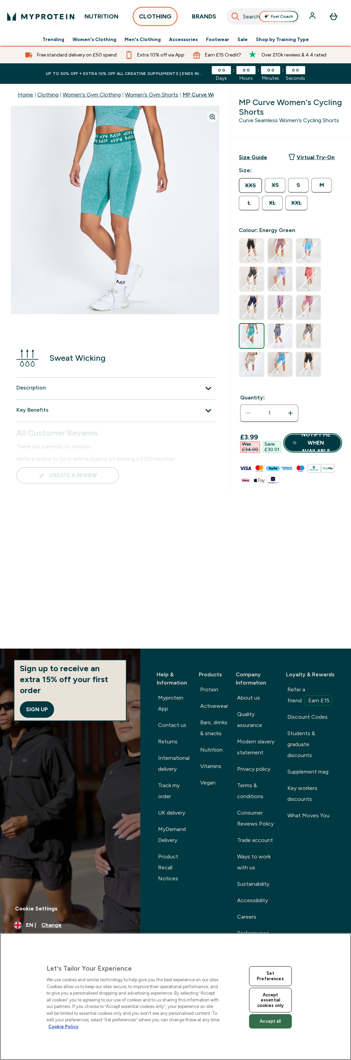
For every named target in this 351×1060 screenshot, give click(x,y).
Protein (209, 689)
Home (25, 94)
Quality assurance (249, 719)
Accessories (183, 39)
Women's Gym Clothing (92, 94)
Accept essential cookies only (270, 1000)
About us (248, 697)
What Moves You (308, 815)
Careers (246, 917)
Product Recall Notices (168, 867)
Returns (168, 741)
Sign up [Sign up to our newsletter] (37, 709)
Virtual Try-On (311, 157)
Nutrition (211, 749)
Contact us (172, 725)
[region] (175, 996)
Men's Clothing (143, 39)
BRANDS (204, 18)
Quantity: (252, 397)
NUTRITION (101, 18)
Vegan (208, 782)
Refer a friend (309, 695)
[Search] (235, 16)
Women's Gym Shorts (151, 94)
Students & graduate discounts (301, 744)
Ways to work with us (254, 862)
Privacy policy (253, 769)
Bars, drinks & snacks (214, 728)
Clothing (47, 94)
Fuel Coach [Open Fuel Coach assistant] (278, 16)
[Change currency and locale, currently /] (70, 925)
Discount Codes (307, 717)
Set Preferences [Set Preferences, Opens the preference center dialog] (270, 976)
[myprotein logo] (40, 16)
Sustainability (253, 884)
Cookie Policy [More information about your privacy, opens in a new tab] (63, 1026)
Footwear (217, 39)
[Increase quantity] (290, 413)
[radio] (250, 185)
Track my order (169, 791)
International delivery (174, 763)
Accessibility (252, 900)
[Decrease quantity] (248, 413)
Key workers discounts (302, 793)
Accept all (270, 1021)
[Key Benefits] (115, 411)
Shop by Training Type (282, 39)
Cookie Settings (36, 908)
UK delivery (171, 812)
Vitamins (210, 766)
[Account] (313, 16)
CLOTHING (155, 18)
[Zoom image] (212, 116)
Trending (53, 39)
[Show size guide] (253, 157)
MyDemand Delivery (172, 834)
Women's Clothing (94, 39)
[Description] (115, 388)
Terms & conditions (250, 791)
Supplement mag (307, 771)
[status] (269, 413)
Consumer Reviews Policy (255, 818)
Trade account (255, 840)
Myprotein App (170, 703)
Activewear (214, 706)
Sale (242, 39)
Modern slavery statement (255, 747)
